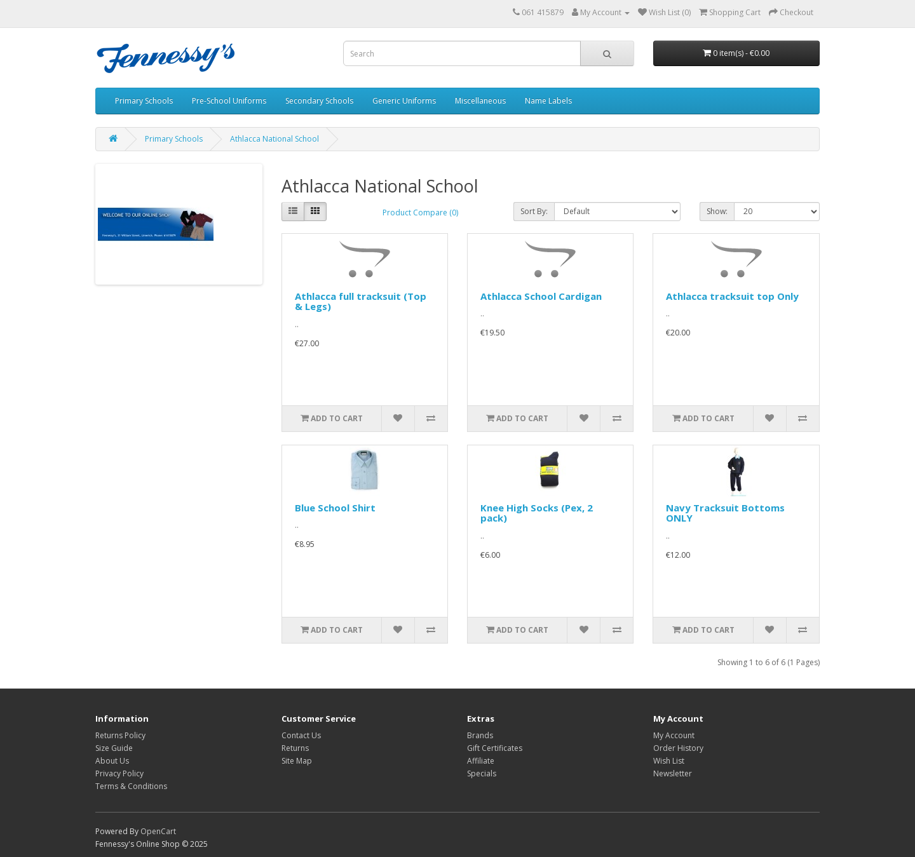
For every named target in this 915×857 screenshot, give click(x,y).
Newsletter (672, 773)
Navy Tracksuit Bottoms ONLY (725, 513)
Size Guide (114, 748)
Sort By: (534, 211)
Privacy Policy (119, 773)
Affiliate (480, 760)
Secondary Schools (319, 100)
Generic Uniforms (404, 100)
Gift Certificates (494, 748)
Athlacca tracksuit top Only (732, 296)
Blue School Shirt (335, 507)
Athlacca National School (274, 138)
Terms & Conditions (131, 786)
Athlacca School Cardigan (541, 296)
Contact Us (301, 735)
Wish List (668, 760)
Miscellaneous (480, 100)
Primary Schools (144, 100)
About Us (112, 760)
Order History (678, 748)
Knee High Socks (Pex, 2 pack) (536, 513)
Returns (295, 748)
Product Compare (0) (420, 212)
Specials (481, 773)
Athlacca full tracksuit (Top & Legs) (360, 301)
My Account (674, 735)
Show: (717, 211)
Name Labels (548, 100)
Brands (480, 735)
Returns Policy (120, 735)
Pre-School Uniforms (229, 100)
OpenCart (158, 831)
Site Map (296, 760)
